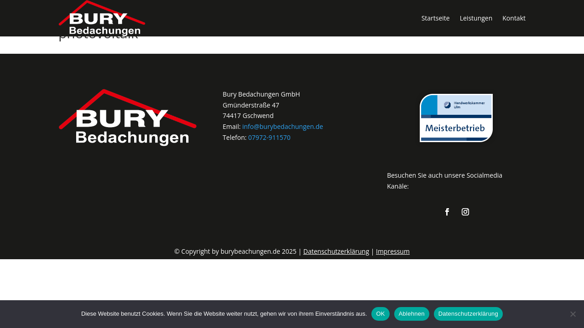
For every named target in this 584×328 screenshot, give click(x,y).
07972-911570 (269, 137)
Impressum (393, 251)
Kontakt (514, 18)
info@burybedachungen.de (282, 126)
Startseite (436, 18)
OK (380, 313)
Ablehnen (412, 313)
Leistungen (476, 18)
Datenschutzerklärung (336, 251)
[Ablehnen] (572, 313)
